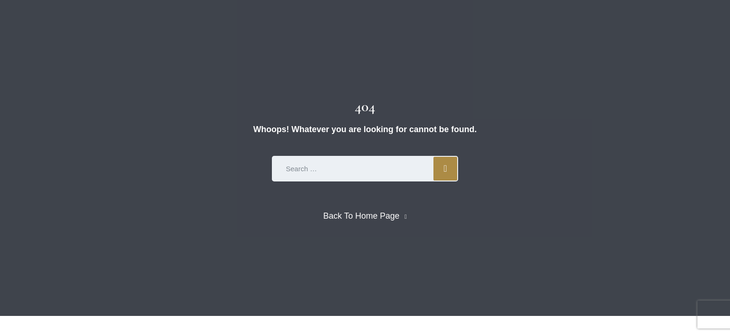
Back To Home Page (361, 216)
